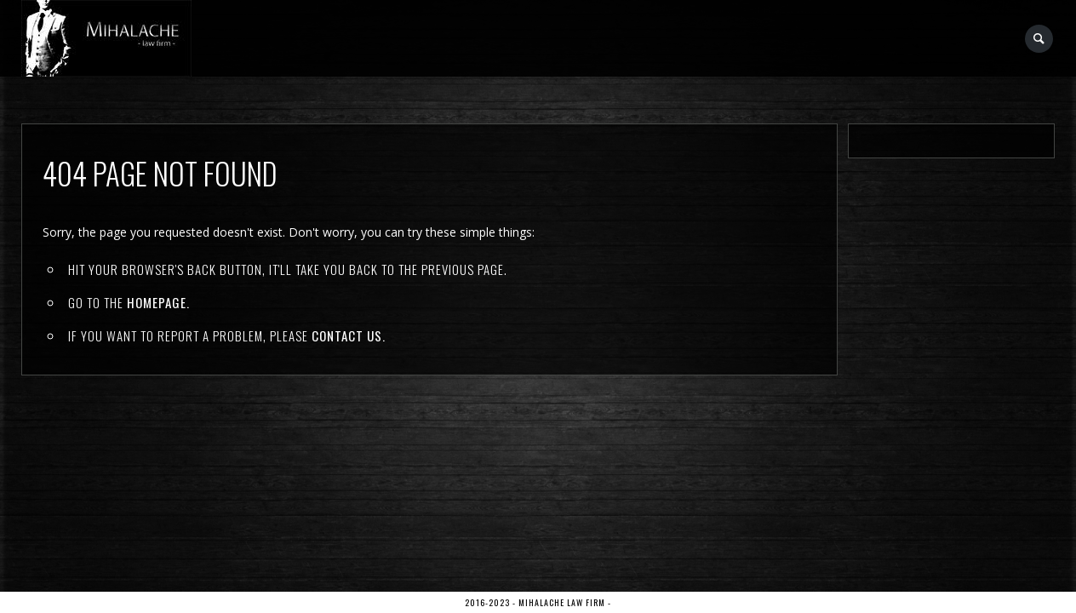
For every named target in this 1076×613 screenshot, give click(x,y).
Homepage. (158, 302)
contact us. (349, 335)
